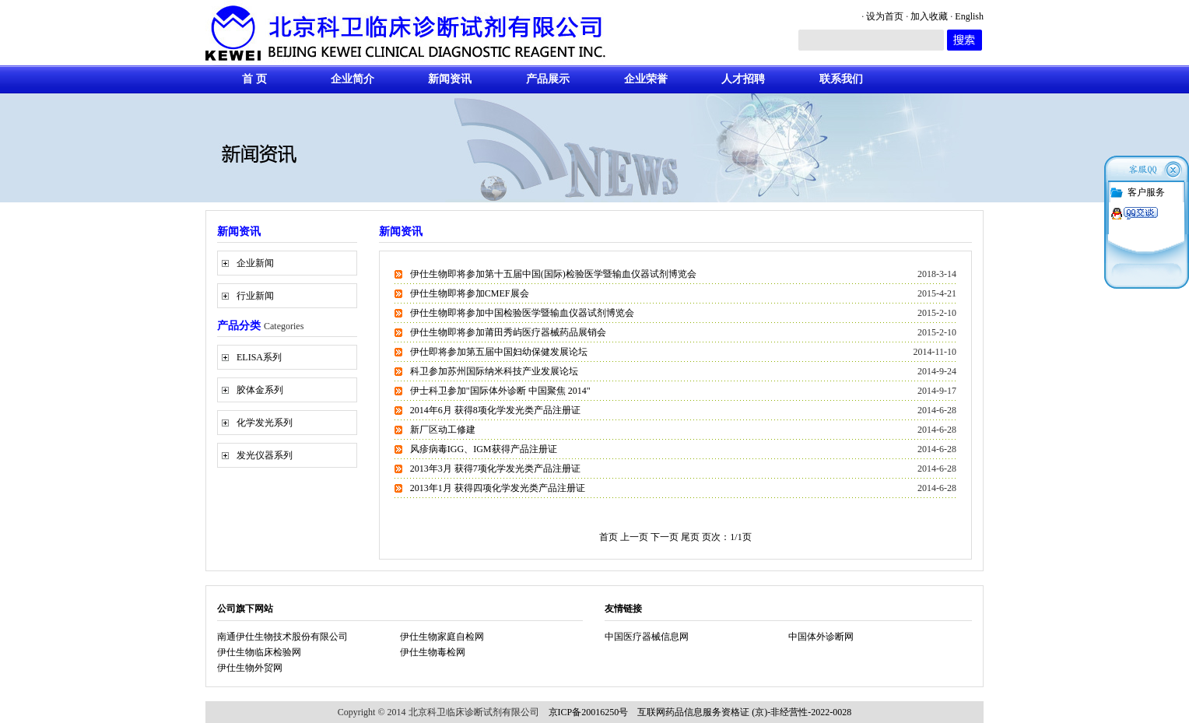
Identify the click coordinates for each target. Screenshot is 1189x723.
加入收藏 (929, 16)
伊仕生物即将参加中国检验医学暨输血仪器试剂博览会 (522, 312)
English (969, 16)
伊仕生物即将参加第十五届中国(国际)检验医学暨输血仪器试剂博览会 (553, 273)
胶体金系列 (260, 389)
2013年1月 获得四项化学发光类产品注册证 (497, 488)
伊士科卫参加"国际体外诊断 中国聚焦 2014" (500, 390)
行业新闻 (255, 295)
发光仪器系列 (265, 455)
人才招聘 (743, 79)
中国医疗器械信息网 (647, 636)
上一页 (634, 537)
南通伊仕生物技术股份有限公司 (282, 636)
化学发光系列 (265, 422)
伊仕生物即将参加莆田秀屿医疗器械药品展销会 (508, 332)
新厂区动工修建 (442, 429)
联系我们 (841, 79)
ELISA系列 (259, 357)
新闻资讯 (450, 79)
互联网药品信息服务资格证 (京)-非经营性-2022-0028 (744, 712)
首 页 (254, 79)
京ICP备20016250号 (589, 712)
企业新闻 (255, 263)
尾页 (691, 537)
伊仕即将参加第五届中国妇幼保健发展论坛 (498, 351)
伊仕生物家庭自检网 (442, 636)
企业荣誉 (646, 79)
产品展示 (548, 79)
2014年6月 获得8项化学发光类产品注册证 (495, 410)
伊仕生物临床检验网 (259, 652)
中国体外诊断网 (821, 636)
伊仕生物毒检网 (432, 652)
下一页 (666, 537)
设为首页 (884, 16)
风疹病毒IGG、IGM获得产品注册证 (483, 449)
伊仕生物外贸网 (249, 667)
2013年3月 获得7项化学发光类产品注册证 (495, 468)
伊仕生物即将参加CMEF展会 (469, 293)
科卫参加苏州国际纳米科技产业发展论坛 (494, 371)
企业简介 (352, 79)
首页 (608, 537)
